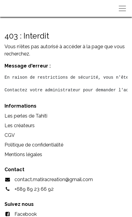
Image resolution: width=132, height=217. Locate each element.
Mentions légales (23, 154)
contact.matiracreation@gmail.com (53, 179)
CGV (10, 135)
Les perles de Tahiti (26, 116)
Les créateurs (20, 125)
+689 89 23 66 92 (34, 189)
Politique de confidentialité (34, 145)
